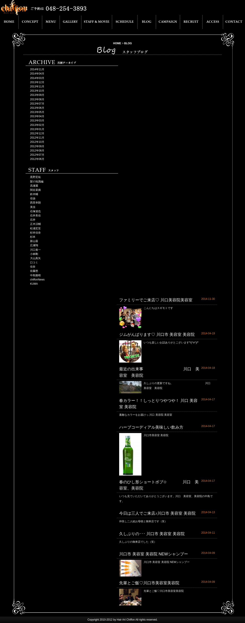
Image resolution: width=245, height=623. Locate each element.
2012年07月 (37, 154)
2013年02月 (37, 125)
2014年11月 (37, 69)
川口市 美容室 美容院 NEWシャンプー (153, 554)
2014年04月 (37, 73)
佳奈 (32, 266)
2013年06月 (37, 107)
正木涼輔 (35, 224)
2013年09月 (37, 95)
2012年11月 (37, 137)
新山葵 (34, 241)
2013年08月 (37, 99)
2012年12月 (37, 133)
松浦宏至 (35, 228)
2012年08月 (37, 150)
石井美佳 (35, 215)
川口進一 (35, 249)
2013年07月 (37, 103)
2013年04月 (37, 116)
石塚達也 (35, 211)
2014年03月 (37, 78)
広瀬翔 (34, 245)
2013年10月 (37, 90)
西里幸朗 (35, 202)
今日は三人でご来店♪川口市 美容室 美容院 (157, 513)
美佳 (32, 207)
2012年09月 (37, 146)
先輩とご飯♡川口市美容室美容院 (149, 583)
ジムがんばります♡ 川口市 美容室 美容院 (157, 334)
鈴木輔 (34, 194)
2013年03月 (37, 120)
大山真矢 (35, 258)
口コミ (34, 262)
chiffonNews (37, 279)
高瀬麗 (34, 185)
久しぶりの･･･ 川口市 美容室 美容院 (152, 534)
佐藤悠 (34, 270)
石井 (32, 219)
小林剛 (34, 254)
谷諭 (32, 198)
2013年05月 (37, 112)
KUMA (34, 283)
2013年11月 (37, 86)
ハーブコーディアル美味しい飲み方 (151, 427)
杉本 (32, 236)
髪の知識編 (36, 181)
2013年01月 (37, 129)
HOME (117, 43)
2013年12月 (37, 82)
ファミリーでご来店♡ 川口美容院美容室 (155, 300)
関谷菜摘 (35, 190)
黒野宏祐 (35, 177)
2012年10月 (37, 141)
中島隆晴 (35, 275)
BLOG (128, 43)
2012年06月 (37, 159)
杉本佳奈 (35, 232)
